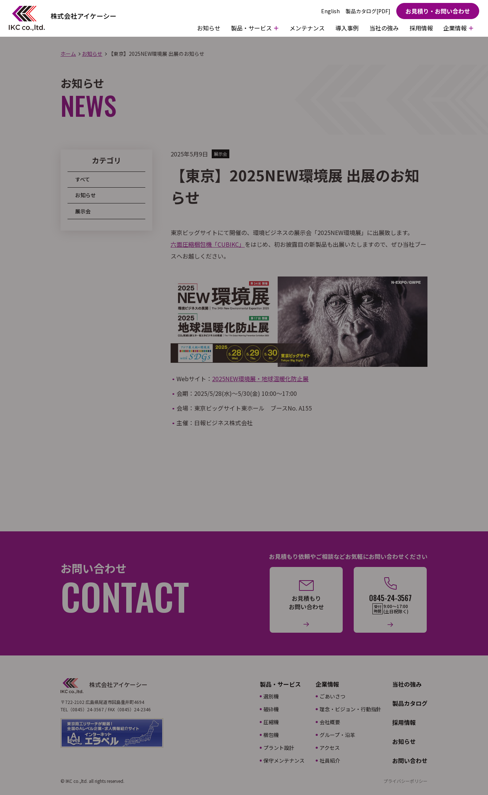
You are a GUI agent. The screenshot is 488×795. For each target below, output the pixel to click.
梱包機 (271, 734)
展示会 (83, 211)
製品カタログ (409, 703)
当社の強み (384, 28)
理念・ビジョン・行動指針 (350, 709)
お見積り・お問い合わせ (437, 11)
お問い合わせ (409, 760)
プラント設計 (278, 747)
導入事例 (347, 28)
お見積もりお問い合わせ (306, 602)
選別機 (271, 696)
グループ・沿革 (337, 734)
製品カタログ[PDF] (368, 11)
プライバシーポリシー (405, 781)
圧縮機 (271, 722)
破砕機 (271, 709)
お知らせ (209, 28)
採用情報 (421, 28)
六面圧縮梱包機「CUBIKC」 (208, 244)
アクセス (330, 747)
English (330, 11)
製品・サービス (280, 684)
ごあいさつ (332, 696)
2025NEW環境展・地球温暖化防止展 (260, 378)
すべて (82, 179)
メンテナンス (307, 28)
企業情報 (327, 684)
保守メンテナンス (284, 760)
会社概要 (330, 722)
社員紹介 (330, 760)
